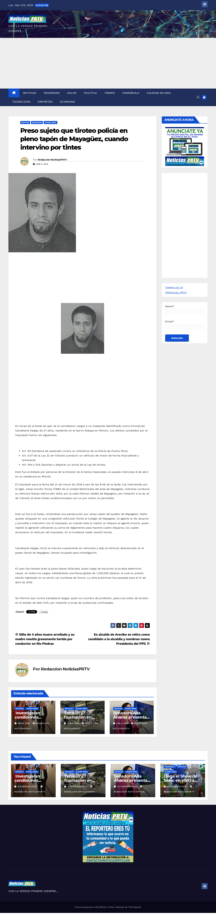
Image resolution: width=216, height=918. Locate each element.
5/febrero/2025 (78, 786)
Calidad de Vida (159, 92)
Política (90, 92)
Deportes (45, 101)
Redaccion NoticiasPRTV (52, 159)
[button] (198, 97)
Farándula (131, 92)
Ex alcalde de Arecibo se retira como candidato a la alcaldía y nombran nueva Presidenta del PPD (119, 639)
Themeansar (134, 907)
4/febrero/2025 (127, 786)
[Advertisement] (108, 63)
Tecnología (21, 101)
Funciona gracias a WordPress (91, 907)
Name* (184, 309)
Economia (67, 101)
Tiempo (109, 92)
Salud (72, 92)
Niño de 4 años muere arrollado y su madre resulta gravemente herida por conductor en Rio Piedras (44, 639)
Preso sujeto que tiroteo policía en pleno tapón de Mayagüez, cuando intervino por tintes (74, 139)
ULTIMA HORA (50, 122)
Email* (184, 324)
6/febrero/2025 (28, 786)
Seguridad (52, 92)
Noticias (29, 92)
